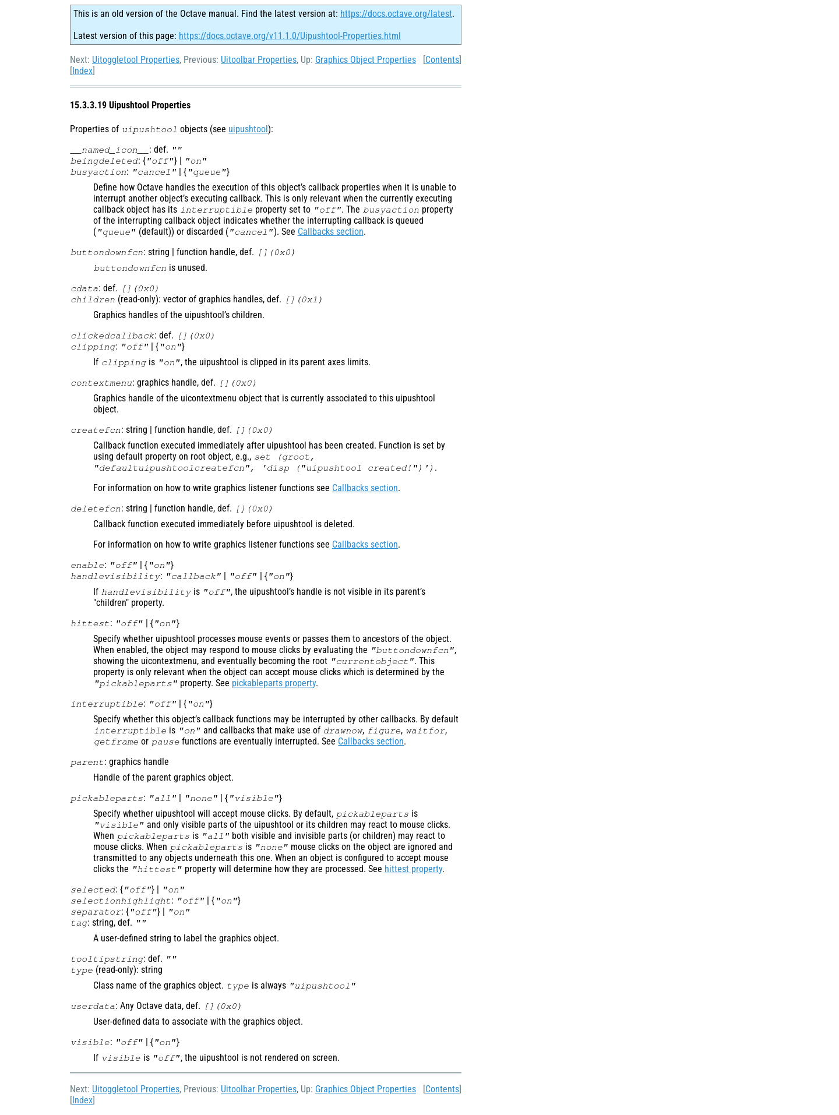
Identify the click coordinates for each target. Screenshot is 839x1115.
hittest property (413, 868)
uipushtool (248, 129)
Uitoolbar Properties (259, 59)
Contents (442, 59)
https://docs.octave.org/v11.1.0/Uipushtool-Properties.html (290, 35)
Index (82, 70)
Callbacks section (331, 231)
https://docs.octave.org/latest (396, 13)
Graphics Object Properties (365, 59)
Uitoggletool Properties (135, 59)
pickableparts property (274, 683)
